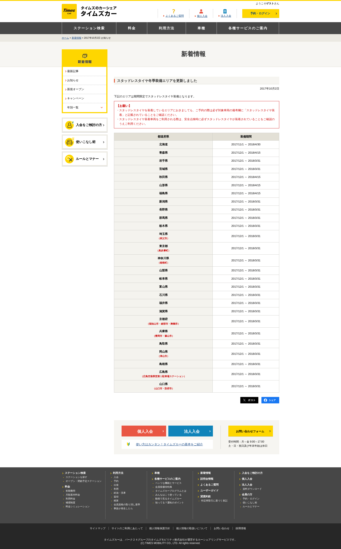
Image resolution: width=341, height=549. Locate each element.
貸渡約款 (205, 496)
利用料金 (70, 498)
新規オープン (75, 89)
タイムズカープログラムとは (170, 490)
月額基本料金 (73, 494)
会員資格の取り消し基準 (127, 504)
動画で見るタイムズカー (168, 498)
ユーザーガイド (209, 490)
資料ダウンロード (252, 489)
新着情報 (76, 37)
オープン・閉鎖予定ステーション (84, 481)
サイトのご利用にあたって (127, 528)
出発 (116, 485)
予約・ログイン (263, 13)
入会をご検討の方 (84, 125)
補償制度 (70, 502)
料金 (132, 28)
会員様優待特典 (163, 487)
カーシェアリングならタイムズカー (93, 12)
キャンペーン (75, 98)
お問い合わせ (221, 528)
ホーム (65, 37)
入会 (116, 477)
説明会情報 (206, 478)
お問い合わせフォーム (253, 431)
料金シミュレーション (78, 506)
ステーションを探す (76, 477)
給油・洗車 (120, 492)
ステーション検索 (89, 28)
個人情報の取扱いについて (191, 528)
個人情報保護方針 (159, 528)
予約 (116, 481)
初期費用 (70, 490)
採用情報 (241, 528)
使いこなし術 (84, 142)
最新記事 (73, 71)
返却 (116, 496)
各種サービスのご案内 (247, 28)
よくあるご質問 (174, 15)
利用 (116, 489)
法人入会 (226, 15)
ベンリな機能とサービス (168, 483)
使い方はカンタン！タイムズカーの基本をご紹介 (169, 444)
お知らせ (73, 80)
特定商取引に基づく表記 (214, 500)
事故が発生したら (123, 508)
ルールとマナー (84, 159)
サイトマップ (97, 528)
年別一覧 (73, 107)
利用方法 (166, 28)
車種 (201, 28)
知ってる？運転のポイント (169, 502)
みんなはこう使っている (168, 494)
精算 (116, 500)
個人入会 (202, 16)
